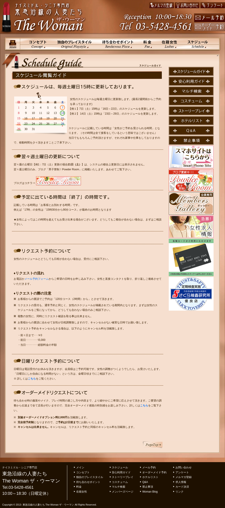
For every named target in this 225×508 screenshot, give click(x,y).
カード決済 (182, 486)
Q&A (145, 482)
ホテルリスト (150, 477)
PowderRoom (58, 180)
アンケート (182, 472)
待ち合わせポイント (117, 44)
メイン (12, 44)
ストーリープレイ (122, 477)
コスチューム (120, 482)
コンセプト (36, 44)
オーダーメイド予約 (154, 472)
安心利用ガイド (121, 472)
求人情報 (180, 482)
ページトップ (152, 444)
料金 (147, 44)
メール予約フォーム (36, 278)
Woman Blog (150, 491)
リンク (179, 491)
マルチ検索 (118, 486)
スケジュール (201, 44)
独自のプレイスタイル (74, 44)
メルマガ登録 (183, 477)
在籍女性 (169, 44)
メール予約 (149, 467)
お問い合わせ (183, 467)
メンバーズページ (122, 491)
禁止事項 (147, 486)
